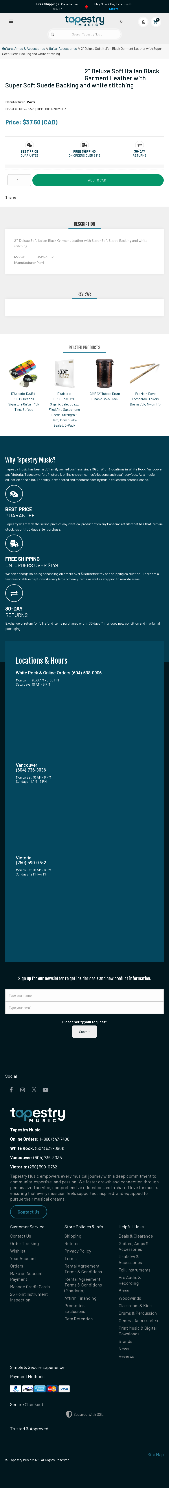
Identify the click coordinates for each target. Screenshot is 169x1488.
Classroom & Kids (135, 1305)
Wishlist (17, 1250)
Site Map (156, 1454)
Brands (125, 1341)
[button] (29, 151)
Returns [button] (139, 155)
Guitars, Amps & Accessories (23, 48)
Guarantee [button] (29, 155)
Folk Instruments (135, 1269)
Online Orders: (24, 1139)
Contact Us (29, 1211)
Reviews (126, 1356)
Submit (84, 1031)
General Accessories (138, 1320)
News (124, 1348)
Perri (31, 102)
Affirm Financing (80, 1298)
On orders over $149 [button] (84, 155)
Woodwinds (130, 1298)
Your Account (23, 1258)
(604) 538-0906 (37, 1148)
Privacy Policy (77, 1250)
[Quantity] (19, 180)
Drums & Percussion (138, 1313)
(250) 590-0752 (33, 1166)
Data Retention (78, 1318)
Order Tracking (24, 1243)
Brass (124, 1290)
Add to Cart (98, 180)
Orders (16, 1265)
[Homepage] (84, 20)
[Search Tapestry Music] (84, 34)
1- (41, 1139)
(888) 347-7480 (56, 1139)
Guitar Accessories (63, 48)
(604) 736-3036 (36, 1157)
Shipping (72, 1235)
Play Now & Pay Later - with (113, 6)
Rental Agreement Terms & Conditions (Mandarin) (83, 1284)
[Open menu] (11, 21)
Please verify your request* (84, 1022)
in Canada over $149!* (57, 6)
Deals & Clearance (136, 1235)
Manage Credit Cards (30, 1286)
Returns (71, 1243)
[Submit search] (52, 34)
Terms (70, 1258)
